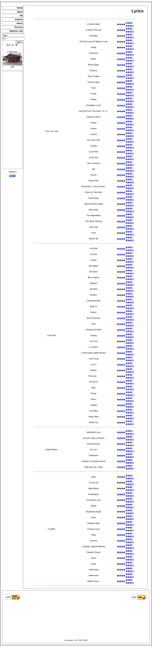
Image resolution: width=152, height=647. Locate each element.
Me (21, 15)
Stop (12, 66)
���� (121, 53)
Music (20, 23)
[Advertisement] (13, 120)
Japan (20, 11)
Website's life (16, 31)
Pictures (18, 27)
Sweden (19, 19)
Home (20, 8)
